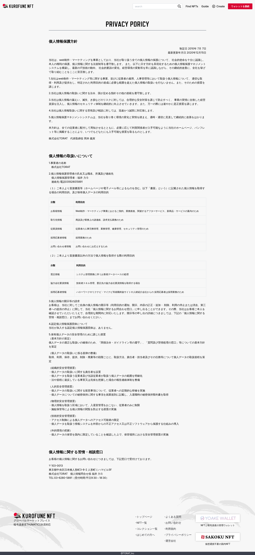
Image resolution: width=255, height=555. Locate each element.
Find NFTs (192, 6)
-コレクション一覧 (146, 528)
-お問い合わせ (172, 522)
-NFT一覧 (141, 522)
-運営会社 (170, 540)
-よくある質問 (172, 516)
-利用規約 (170, 528)
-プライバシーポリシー (178, 534)
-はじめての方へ (145, 534)
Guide (205, 6)
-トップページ (143, 516)
